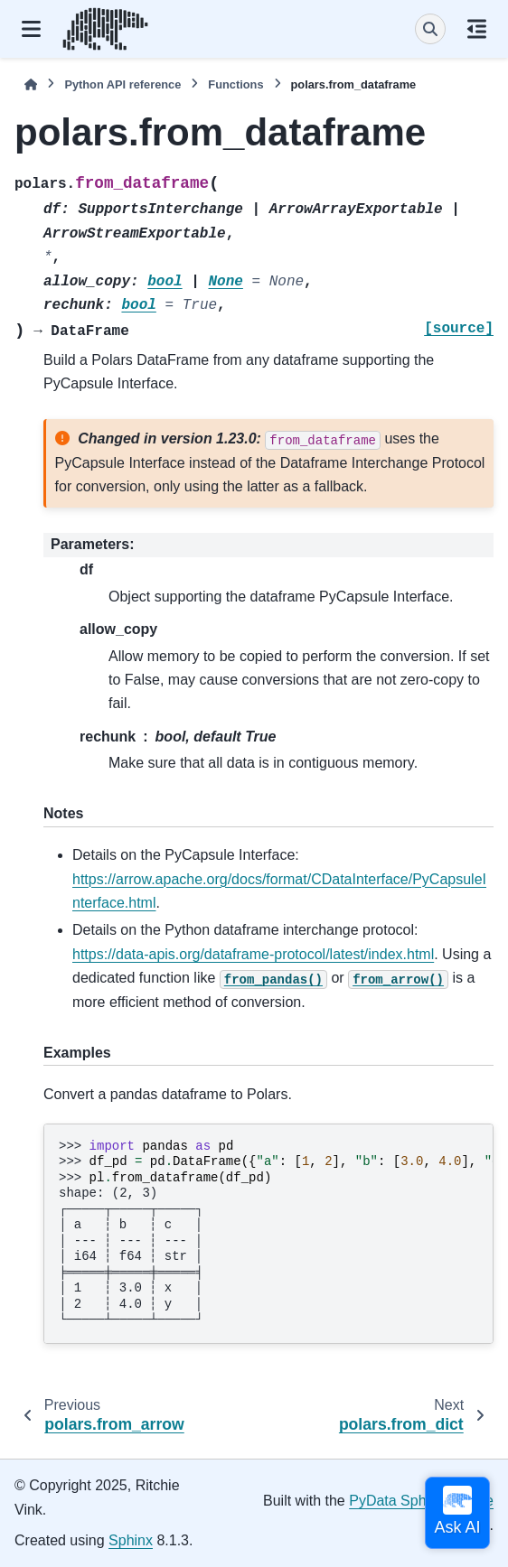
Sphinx (130, 1540)
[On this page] (477, 29)
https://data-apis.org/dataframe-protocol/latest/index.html (253, 954)
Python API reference (122, 84)
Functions (235, 84)
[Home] (30, 84)
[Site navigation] (31, 29)
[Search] (430, 29)
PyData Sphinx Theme (421, 1500)
